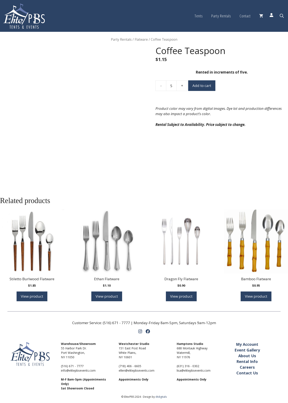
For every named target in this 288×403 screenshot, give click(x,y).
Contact (245, 16)
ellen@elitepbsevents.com (136, 370)
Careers (247, 367)
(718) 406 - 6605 (130, 366)
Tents (199, 16)
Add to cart (201, 85)
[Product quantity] (171, 85)
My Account (247, 344)
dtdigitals (161, 397)
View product (32, 296)
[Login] (271, 16)
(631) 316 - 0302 (188, 366)
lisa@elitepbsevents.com (193, 370)
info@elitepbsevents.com (78, 370)
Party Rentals (221, 16)
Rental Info (247, 361)
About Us (247, 355)
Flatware (141, 39)
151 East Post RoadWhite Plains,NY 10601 (132, 352)
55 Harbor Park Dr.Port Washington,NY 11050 (74, 352)
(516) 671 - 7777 (116, 322)
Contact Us (247, 372)
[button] (281, 16)
